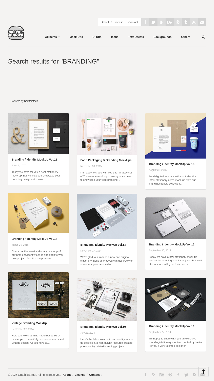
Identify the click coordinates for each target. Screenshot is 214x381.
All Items (51, 37)
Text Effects (136, 37)
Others (185, 37)
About (105, 22)
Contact (133, 22)
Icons (115, 37)
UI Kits (96, 37)
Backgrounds (162, 37)
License (119, 22)
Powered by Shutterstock (24, 101)
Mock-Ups (76, 37)
